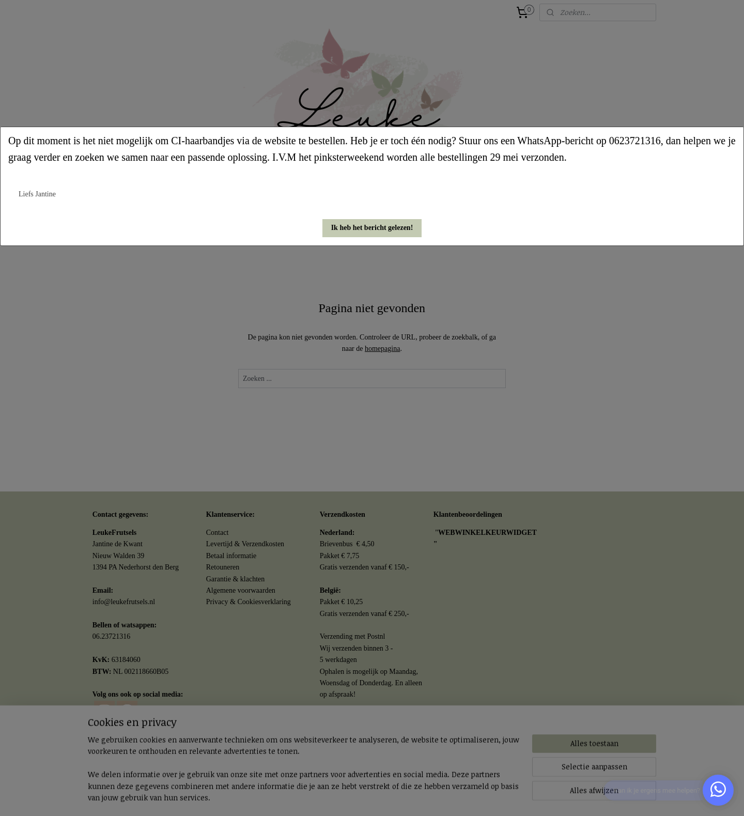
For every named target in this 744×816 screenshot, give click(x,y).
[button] (372, 228)
